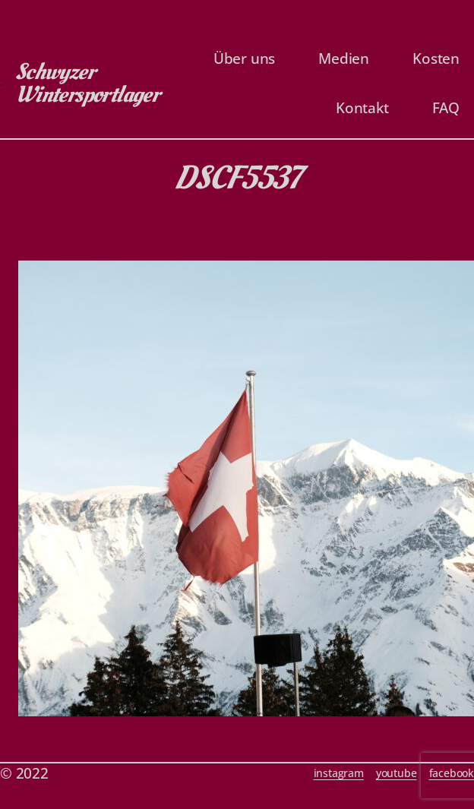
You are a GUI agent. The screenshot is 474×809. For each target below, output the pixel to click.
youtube (396, 773)
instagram (339, 773)
